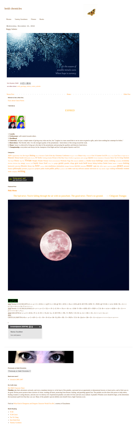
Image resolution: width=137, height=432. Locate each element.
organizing (110, 166)
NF (36, 158)
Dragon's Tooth (74, 155)
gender (61, 163)
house (110, 163)
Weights (34, 161)
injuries (120, 163)
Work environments (54, 161)
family (35, 163)
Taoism (126, 158)
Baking (32, 155)
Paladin (50, 158)
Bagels (27, 155)
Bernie (37, 155)
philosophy (17, 168)
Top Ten (22, 161)
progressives (31, 168)
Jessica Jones (110, 155)
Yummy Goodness (21, 19)
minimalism (60, 166)
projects (37, 168)
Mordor (33, 158)
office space (103, 166)
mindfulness (52, 166)
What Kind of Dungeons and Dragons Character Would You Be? (34, 403)
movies (77, 166)
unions (103, 168)
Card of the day (50, 155)
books (89, 161)
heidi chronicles (13, 8)
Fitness (33, 19)
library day (31, 166)
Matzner (11, 158)
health (81, 163)
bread (93, 161)
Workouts (63, 161)
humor (114, 163)
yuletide (38, 86)
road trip (75, 168)
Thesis (16, 161)
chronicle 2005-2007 (16, 379)
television (93, 168)
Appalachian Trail (17, 155)
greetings (23, 86)
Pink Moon (12, 190)
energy (23, 163)
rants (70, 168)
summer (86, 168)
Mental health (19, 158)
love (37, 165)
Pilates (66, 158)
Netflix (40, 158)
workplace (14, 171)
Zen (72, 161)
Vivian (28, 160)
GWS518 (88, 155)
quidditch (62, 168)
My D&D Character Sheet (16, 388)
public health (45, 168)
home (105, 163)
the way (99, 168)
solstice (29, 86)
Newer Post (10, 94)
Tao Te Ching (118, 158)
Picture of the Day (58, 158)
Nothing (45, 158)
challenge (99, 161)
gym (76, 163)
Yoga (68, 161)
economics (119, 161)
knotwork (11, 166)
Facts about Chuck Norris (16, 100)
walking (112, 168)
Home (69, 94)
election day (16, 163)
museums (83, 166)
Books (42, 19)
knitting (126, 163)
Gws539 (104, 155)
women (126, 168)
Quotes (91, 158)
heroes (90, 163)
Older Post (127, 94)
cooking (112, 161)
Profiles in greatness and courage (78, 158)
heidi (85, 163)
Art (24, 155)
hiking (95, 163)
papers (115, 166)
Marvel (127, 155)
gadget (56, 163)
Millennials (27, 158)
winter (33, 86)
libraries (24, 166)
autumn (81, 161)
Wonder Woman (43, 161)
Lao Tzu (117, 155)
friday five (51, 163)
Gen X (93, 155)
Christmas (58, 155)
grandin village (69, 163)
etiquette (28, 163)
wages (107, 168)
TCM (11, 412)
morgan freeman (69, 166)
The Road (11, 161)
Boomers (41, 155)
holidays (100, 163)
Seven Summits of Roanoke (102, 158)
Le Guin (122, 155)
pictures (24, 168)
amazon (76, 161)
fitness (41, 163)
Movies (8, 19)
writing (21, 171)
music (90, 165)
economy (125, 161)
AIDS (10, 155)
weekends (119, 168)
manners (42, 166)
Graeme (98, 155)
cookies (106, 161)
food (45, 163)
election (10, 163)
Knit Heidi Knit (15, 420)
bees (85, 161)
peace (120, 165)
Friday (84, 155)
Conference (66, 155)
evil (32, 163)
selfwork (81, 168)
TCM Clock (14, 414)
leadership (17, 166)
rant (66, 168)
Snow (112, 158)
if (117, 163)
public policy (54, 168)
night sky (96, 166)
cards (18, 86)
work (9, 171)
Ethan (80, 155)
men (46, 166)
